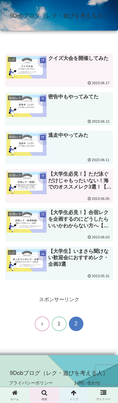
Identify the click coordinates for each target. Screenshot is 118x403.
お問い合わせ (87, 382)
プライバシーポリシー (31, 382)
